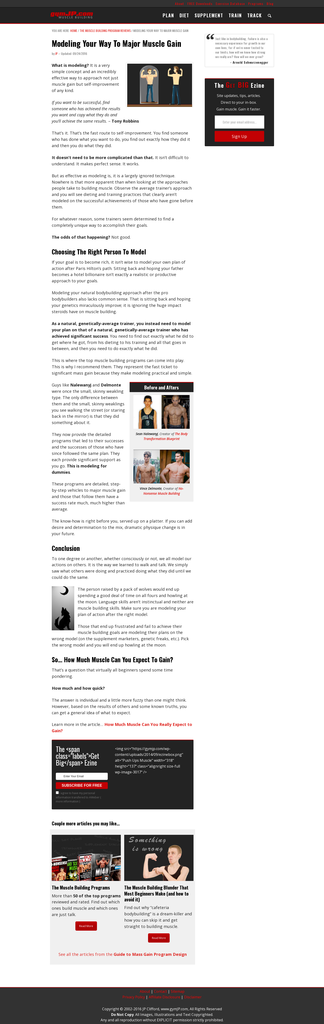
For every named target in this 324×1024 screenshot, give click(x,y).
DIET (184, 15)
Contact (160, 991)
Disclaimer (193, 997)
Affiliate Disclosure (164, 997)
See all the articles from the (122, 954)
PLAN (168, 15)
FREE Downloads (200, 3)
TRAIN (235, 15)
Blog (270, 3)
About (179, 3)
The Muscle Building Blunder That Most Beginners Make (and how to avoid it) (156, 893)
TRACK (254, 15)
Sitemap (177, 991)
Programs (255, 3)
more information (67, 801)
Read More (86, 926)
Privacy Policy (133, 997)
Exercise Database (230, 3)
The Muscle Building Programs (81, 887)
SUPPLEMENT (209, 15)
